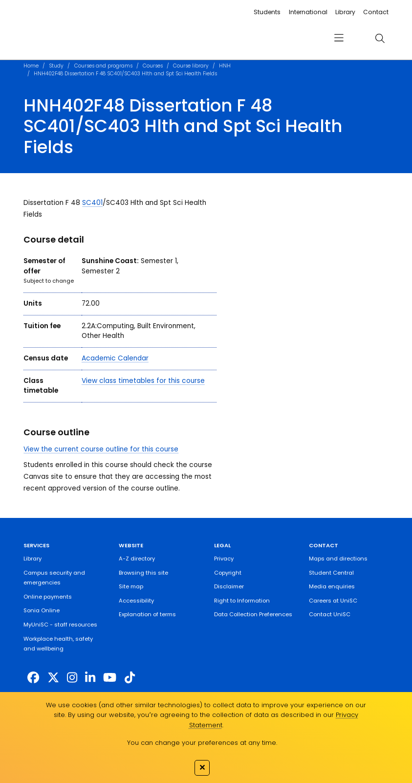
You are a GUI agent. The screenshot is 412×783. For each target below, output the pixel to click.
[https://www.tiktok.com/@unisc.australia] (130, 678)
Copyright (227, 573)
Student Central (331, 573)
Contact (376, 12)
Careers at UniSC (333, 600)
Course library (191, 65)
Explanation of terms (147, 614)
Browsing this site (143, 573)
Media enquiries (332, 586)
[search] (380, 38)
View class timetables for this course (143, 380)
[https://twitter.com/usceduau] (53, 678)
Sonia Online (41, 610)
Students (267, 12)
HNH (225, 65)
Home (31, 65)
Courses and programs (103, 65)
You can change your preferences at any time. (202, 742)
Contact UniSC (329, 614)
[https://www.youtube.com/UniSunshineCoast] (109, 678)
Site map (131, 586)
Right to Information (242, 600)
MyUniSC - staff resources (60, 624)
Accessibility (136, 600)
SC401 (92, 202)
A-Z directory (137, 558)
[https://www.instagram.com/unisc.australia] (72, 678)
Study (56, 65)
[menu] (339, 38)
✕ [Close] (202, 767)
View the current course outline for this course (100, 449)
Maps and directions (338, 558)
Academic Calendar (115, 358)
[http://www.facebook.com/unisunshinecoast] (33, 678)
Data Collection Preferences (253, 614)
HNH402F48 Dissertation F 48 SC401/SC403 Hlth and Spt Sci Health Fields (125, 73)
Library (345, 12)
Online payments (47, 597)
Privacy (224, 558)
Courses (153, 65)
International (308, 12)
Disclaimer (229, 586)
